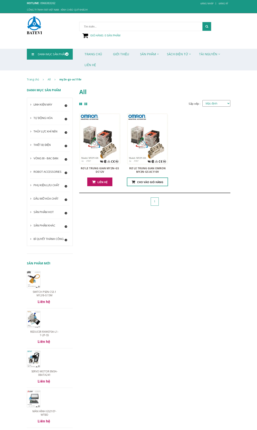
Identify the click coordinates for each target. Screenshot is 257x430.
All (49, 79)
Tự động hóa (43, 118)
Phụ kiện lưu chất (46, 185)
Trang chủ (93, 54)
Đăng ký (223, 3)
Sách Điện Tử (177, 54)
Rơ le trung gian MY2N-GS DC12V (100, 170)
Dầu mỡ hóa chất (46, 198)
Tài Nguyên (208, 54)
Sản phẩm (148, 54)
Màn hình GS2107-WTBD (44, 413)
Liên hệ (102, 182)
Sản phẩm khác (44, 225)
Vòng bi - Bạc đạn (46, 158)
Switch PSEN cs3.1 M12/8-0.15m (44, 293)
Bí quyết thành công (49, 239)
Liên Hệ (90, 65)
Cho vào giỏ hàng (150, 182)
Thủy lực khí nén (45, 131)
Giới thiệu (121, 54)
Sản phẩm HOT (44, 212)
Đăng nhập (206, 3)
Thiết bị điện (42, 145)
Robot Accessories (47, 172)
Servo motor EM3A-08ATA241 (44, 373)
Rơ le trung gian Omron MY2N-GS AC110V (147, 170)
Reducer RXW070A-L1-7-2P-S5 (44, 333)
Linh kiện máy (43, 104)
